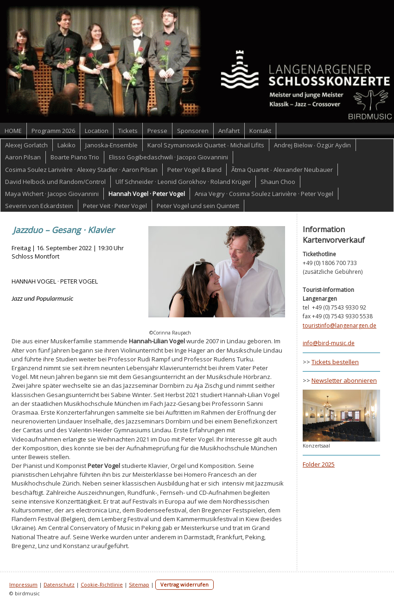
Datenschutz (59, 584)
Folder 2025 (319, 464)
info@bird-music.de (329, 343)
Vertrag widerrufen (184, 584)
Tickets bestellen (335, 362)
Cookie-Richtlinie (102, 584)
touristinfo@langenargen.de (339, 325)
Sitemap (139, 584)
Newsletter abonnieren (344, 380)
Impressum (23, 584)
